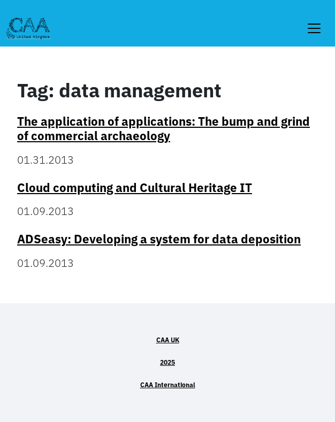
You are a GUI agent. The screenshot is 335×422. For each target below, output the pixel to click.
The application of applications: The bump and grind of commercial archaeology (163, 128)
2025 (167, 362)
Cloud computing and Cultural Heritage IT (134, 187)
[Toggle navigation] (314, 21)
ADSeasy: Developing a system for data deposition (159, 239)
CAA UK (167, 340)
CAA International (167, 385)
